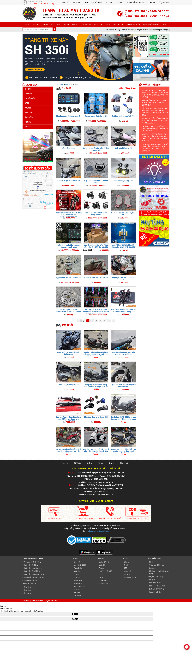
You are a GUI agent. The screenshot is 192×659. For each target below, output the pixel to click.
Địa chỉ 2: (73, 485)
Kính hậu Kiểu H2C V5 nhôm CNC (123, 278)
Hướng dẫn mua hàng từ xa (33, 568)
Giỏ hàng (165, 2)
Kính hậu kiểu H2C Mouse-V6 (96, 277)
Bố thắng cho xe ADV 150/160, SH (123, 214)
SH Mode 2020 (79, 583)
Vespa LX (127, 571)
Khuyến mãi (124, 463)
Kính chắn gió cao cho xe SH (68, 180)
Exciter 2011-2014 (105, 562)
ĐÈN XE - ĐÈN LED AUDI (157, 586)
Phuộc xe (152, 580)
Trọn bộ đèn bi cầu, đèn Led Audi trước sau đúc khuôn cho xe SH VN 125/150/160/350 (96, 312)
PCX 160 (77, 577)
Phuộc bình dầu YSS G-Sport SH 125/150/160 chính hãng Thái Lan (123, 312)
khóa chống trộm (151, 24)
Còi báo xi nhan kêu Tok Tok (123, 116)
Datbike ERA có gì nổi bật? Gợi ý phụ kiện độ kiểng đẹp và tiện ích (96, 451)
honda (27, 24)
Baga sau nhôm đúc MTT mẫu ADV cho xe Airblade (123, 353)
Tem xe (107, 24)
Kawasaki (86, 24)
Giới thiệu (77, 2)
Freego (101, 568)
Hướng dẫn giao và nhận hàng (34, 574)
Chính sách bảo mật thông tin (34, 577)
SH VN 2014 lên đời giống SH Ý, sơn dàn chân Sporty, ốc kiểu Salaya (68, 451)
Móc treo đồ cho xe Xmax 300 (96, 417)
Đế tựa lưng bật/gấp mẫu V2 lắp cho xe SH (96, 149)
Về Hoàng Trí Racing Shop (32, 562)
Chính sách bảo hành (31, 580)
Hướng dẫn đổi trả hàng (32, 571)
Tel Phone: (89, 479)
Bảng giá (98, 24)
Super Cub (77, 596)
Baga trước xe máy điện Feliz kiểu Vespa (68, 353)
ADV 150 (77, 590)
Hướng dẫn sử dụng (93, 2)
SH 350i (76, 574)
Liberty (126, 562)
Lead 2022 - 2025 (80, 565)
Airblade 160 (78, 568)
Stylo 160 (77, 562)
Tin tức (119, 2)
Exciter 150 (103, 580)
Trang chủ (65, 2)
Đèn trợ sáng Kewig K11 (123, 180)
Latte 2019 (102, 565)
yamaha (36, 24)
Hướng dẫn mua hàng (135, 2)
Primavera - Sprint (130, 577)
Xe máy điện (48, 24)
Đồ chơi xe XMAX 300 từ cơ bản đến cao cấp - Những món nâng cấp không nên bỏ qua (123, 419)
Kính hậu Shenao (68, 148)
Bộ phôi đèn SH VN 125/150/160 (68, 277)
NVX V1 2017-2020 (105, 571)
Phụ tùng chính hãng (156, 577)
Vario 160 (77, 571)
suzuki (66, 24)
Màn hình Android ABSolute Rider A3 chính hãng (69, 246)
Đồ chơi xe (27, 590)
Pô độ (151, 562)
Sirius (101, 577)
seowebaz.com (37, 600)
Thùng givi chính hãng (156, 565)
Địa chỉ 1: (72, 472)
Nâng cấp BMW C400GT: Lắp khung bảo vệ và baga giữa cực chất (96, 387)
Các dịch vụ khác (155, 592)
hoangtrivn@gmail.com (99, 531)
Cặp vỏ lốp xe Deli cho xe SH (96, 116)
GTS (125, 568)
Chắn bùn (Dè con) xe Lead (68, 385)
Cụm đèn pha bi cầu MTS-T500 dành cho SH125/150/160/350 (96, 246)
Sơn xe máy (153, 568)
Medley (126, 565)
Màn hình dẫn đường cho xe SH (68, 116)
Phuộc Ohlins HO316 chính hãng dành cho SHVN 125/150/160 (123, 246)
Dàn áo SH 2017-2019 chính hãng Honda (96, 214)
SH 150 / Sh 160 (79, 586)
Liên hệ (152, 2)
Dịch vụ (109, 2)
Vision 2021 (78, 580)
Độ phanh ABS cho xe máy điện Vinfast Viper (123, 386)
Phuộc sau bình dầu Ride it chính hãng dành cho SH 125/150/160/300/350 (69, 215)
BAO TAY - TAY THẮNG (156, 589)
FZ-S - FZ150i (103, 583)
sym (58, 24)
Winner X (77, 593)
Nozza (101, 574)
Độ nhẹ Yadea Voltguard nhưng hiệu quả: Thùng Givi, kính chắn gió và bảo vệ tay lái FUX (96, 354)
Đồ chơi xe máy (29, 587)
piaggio (75, 24)
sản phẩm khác (133, 24)
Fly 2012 (127, 574)
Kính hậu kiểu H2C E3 (123, 148)
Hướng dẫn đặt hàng (31, 565)
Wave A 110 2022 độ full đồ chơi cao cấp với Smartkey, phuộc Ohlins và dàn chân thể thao (123, 451)
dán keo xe (119, 24)
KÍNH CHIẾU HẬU (155, 583)
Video (165, 24)
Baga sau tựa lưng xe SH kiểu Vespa (96, 181)
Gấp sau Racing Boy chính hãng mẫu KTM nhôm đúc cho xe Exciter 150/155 (68, 419)
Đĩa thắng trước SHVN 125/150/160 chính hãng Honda (68, 311)
